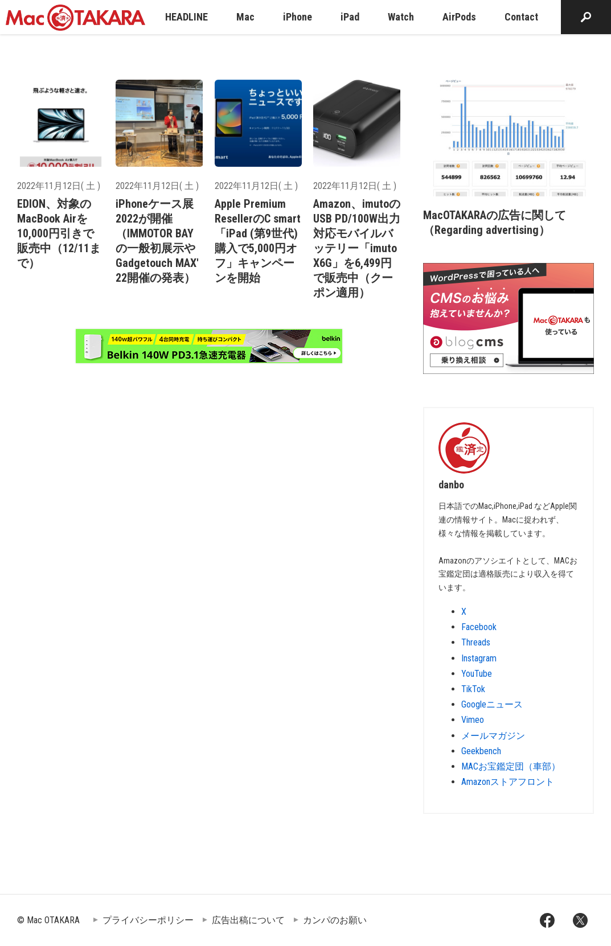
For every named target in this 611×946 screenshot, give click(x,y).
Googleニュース (492, 704)
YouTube (476, 673)
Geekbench (481, 751)
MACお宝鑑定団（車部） (510, 766)
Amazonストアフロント (507, 781)
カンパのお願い (335, 920)
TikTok (473, 689)
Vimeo (472, 719)
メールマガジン (493, 735)
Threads (475, 642)
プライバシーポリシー (148, 920)
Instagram (479, 658)
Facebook (479, 627)
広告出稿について (248, 920)
